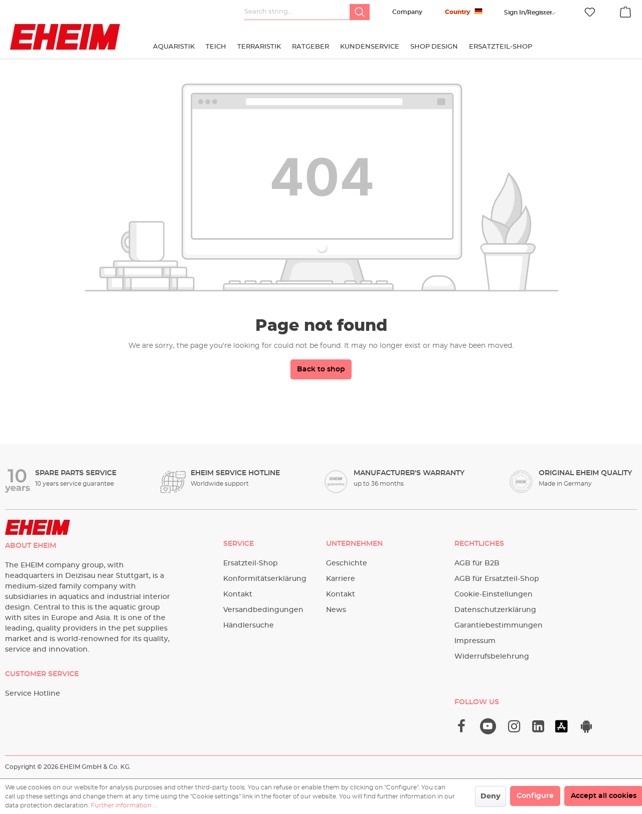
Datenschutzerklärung (495, 610)
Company (407, 12)
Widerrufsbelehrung (491, 656)
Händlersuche (248, 625)
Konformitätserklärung (264, 578)
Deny (490, 796)
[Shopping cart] (625, 11)
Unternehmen (354, 543)
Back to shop (321, 369)
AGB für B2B (477, 563)
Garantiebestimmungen (498, 625)
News (336, 610)
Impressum (475, 641)
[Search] (360, 12)
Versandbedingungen (263, 610)
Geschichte (346, 563)
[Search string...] (297, 12)
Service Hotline (32, 693)
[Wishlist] (589, 12)
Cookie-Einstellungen (493, 594)
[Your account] (528, 13)
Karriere (340, 578)
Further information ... (124, 805)
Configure (535, 795)
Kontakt (237, 594)
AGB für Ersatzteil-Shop (496, 578)
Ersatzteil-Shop (250, 563)
